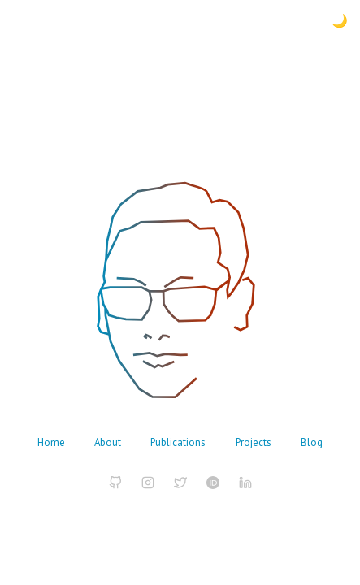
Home (51, 442)
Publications (178, 442)
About (107, 442)
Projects (253, 442)
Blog (312, 442)
